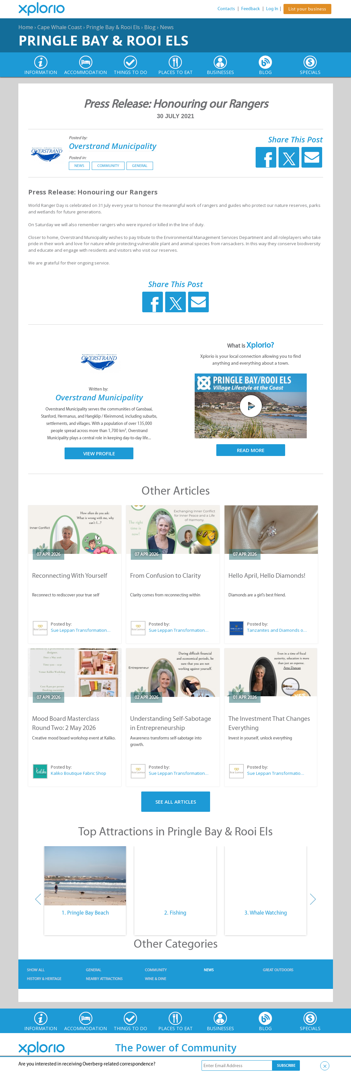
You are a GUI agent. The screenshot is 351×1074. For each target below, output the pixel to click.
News (167, 27)
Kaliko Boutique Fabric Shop (78, 773)
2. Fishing (175, 912)
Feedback (250, 8)
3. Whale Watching (265, 912)
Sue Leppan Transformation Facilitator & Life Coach (81, 630)
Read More (250, 450)
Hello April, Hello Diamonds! (266, 575)
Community (108, 165)
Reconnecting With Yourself (69, 575)
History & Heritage (44, 978)
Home (25, 27)
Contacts (226, 8)
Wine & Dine (155, 978)
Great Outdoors (278, 970)
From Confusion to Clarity (165, 575)
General (139, 165)
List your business (307, 9)
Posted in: (77, 157)
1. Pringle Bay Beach (85, 912)
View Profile (99, 453)
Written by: (99, 389)
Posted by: (78, 137)
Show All (36, 970)
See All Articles (175, 801)
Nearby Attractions (104, 978)
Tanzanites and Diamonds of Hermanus (277, 630)
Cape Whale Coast (59, 27)
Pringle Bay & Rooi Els (113, 27)
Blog (150, 27)
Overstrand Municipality (112, 145)
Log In (272, 8)
